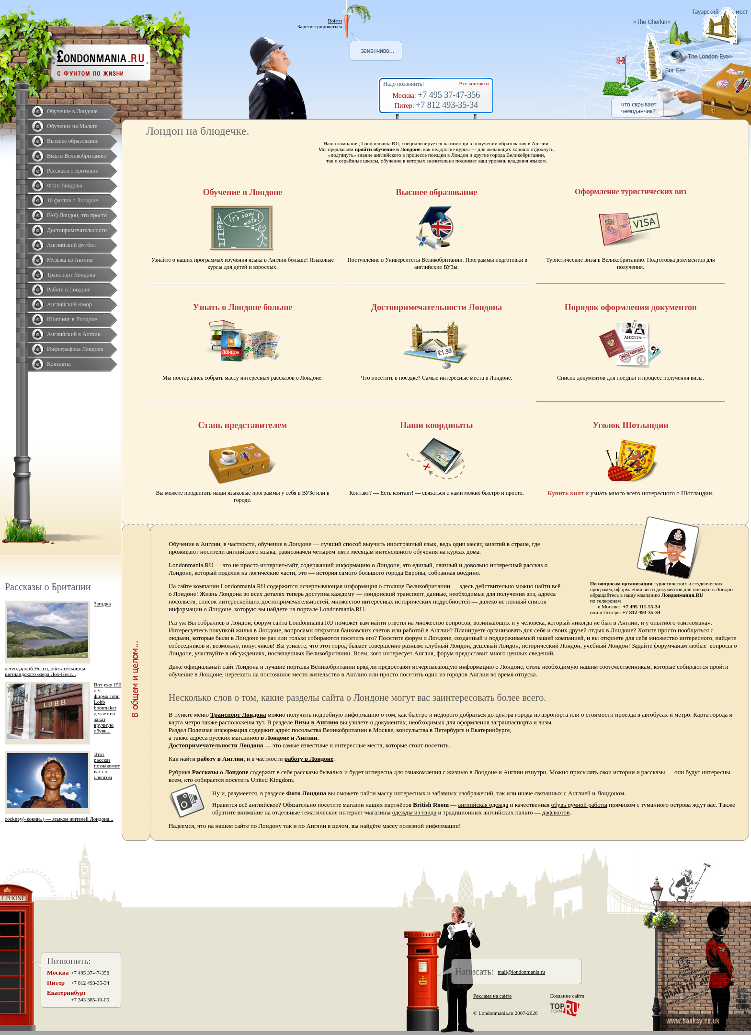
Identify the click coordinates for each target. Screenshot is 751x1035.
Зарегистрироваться (319, 26)
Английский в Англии (74, 334)
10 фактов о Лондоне (72, 200)
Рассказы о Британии (73, 170)
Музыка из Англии (70, 259)
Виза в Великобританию (76, 155)
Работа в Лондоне (68, 289)
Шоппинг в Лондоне (72, 319)
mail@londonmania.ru (521, 972)
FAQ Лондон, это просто (77, 215)
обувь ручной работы (579, 804)
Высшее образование (72, 141)
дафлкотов (555, 812)
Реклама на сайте (492, 996)
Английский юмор (69, 304)
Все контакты (474, 83)
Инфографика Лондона (75, 349)
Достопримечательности (77, 230)
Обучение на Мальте (72, 126)
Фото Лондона (64, 185)
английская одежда (483, 804)
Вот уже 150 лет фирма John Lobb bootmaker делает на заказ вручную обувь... (107, 707)
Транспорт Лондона (71, 274)
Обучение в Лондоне (72, 111)
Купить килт (565, 493)
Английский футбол (71, 245)
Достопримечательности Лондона (216, 745)
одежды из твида (414, 812)
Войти (334, 20)
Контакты (59, 364)
